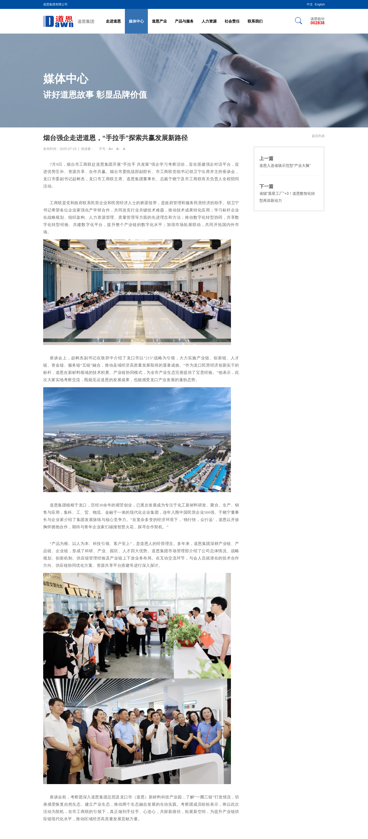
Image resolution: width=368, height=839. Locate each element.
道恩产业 (159, 21)
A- (118, 149)
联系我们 (255, 21)
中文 (310, 4)
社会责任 (232, 21)
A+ (111, 149)
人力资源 (209, 21)
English (320, 4)
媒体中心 (136, 21)
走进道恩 (113, 21)
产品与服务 (184, 21)
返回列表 (318, 136)
